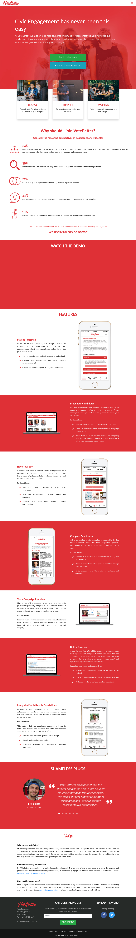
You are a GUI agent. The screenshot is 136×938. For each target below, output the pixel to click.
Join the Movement (68, 57)
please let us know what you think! (31, 873)
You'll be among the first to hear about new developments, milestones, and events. (68, 910)
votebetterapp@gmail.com (49, 890)
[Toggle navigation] (132, 3)
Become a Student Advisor (68, 65)
